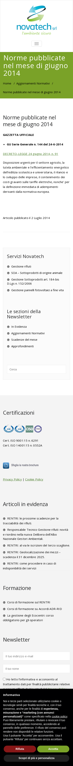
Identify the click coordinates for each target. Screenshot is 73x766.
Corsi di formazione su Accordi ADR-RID (34, 609)
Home (7, 83)
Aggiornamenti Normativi (33, 83)
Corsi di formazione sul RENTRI (28, 602)
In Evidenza (19, 326)
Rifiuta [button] (20, 748)
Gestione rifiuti (21, 266)
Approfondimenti (22, 346)
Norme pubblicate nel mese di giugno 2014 (29, 121)
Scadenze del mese (24, 339)
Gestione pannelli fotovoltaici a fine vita (37, 290)
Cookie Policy (34, 479)
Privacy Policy (12, 479)
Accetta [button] (53, 748)
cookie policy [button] (59, 716)
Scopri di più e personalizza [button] (36, 758)
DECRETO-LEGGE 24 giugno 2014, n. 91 (30, 154)
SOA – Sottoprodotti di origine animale (36, 273)
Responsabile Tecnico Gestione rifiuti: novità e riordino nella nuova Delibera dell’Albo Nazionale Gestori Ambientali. (35, 534)
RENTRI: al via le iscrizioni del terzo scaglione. (38, 545)
